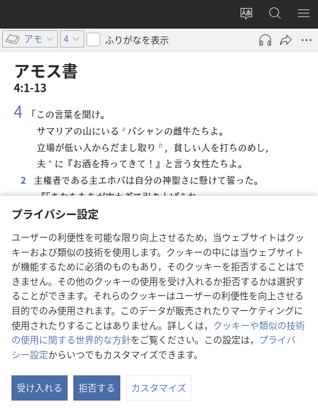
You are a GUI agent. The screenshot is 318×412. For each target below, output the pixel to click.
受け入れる (39, 387)
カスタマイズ (158, 387)
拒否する (96, 387)
